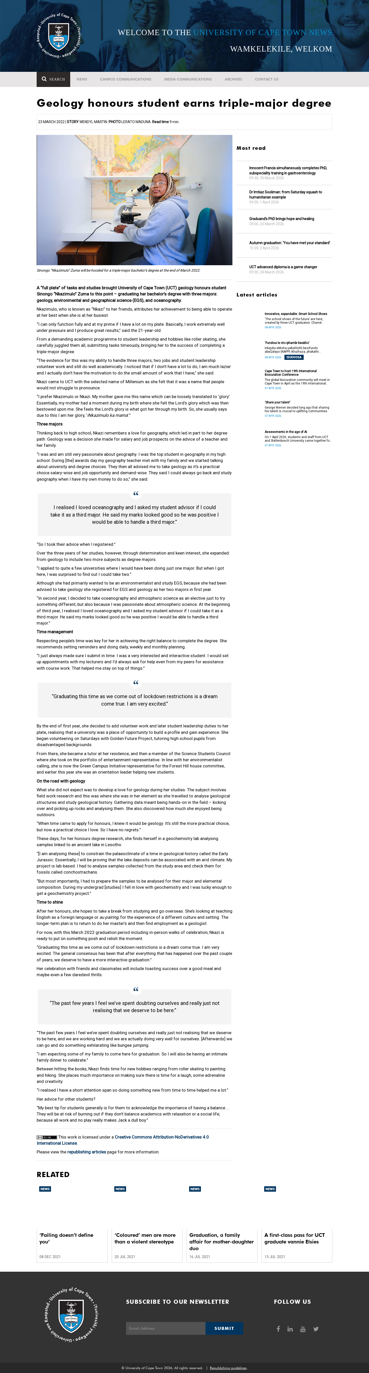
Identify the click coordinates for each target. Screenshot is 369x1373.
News (82, 79)
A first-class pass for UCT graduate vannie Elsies (294, 1238)
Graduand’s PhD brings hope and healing (281, 219)
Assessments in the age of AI (286, 432)
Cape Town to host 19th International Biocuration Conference (291, 373)
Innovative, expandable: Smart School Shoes (296, 314)
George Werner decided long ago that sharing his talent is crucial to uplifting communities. (297, 409)
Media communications (188, 79)
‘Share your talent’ (277, 402)
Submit (224, 1328)
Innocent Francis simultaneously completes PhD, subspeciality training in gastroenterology (288, 170)
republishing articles (86, 1151)
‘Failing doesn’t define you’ (66, 1238)
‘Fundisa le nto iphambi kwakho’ (287, 343)
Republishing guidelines (228, 1368)
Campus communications (125, 79)
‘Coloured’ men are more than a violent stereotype (145, 1238)
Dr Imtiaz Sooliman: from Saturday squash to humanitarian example (285, 194)
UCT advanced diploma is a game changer (283, 267)
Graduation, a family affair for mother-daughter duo (221, 1241)
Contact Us (267, 79)
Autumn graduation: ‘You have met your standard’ (289, 243)
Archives (233, 79)
